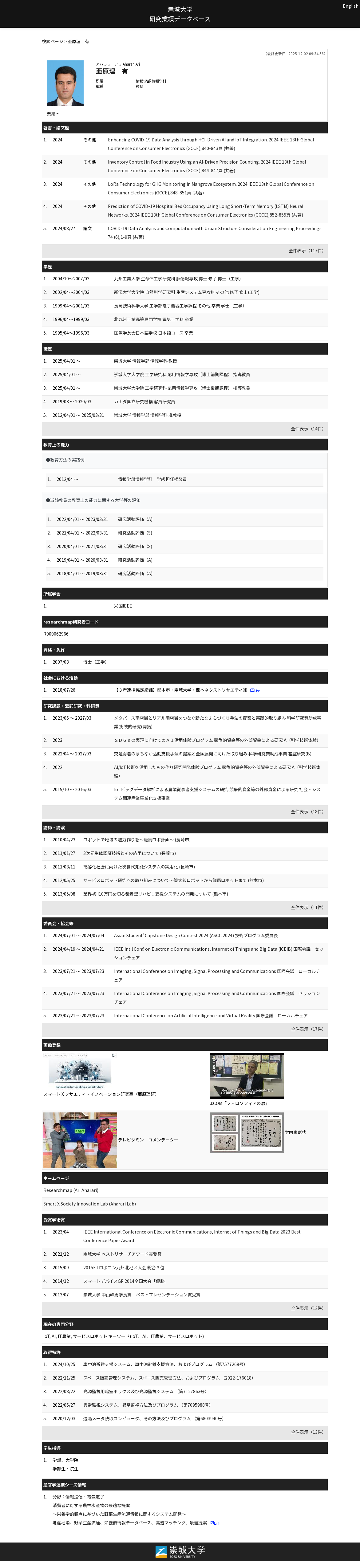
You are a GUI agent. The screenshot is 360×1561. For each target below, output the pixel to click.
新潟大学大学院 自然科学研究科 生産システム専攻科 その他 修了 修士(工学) (186, 292)
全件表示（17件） (308, 1029)
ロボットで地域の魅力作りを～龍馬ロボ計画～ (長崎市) (137, 839)
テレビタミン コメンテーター (148, 1139)
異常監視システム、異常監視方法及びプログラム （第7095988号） (148, 1405)
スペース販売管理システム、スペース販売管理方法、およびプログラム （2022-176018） (169, 1378)
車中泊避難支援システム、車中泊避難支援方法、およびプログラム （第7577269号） (165, 1364)
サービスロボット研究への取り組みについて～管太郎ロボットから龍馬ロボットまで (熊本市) (173, 880)
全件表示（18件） (308, 811)
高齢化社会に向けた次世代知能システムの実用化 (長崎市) (139, 867)
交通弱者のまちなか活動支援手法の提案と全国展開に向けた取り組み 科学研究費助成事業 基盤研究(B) (212, 753)
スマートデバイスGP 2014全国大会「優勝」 (126, 1281)
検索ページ (52, 41)
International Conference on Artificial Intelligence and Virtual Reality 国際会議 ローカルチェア (211, 1015)
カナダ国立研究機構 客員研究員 (144, 401)
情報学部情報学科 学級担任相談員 (152, 479)
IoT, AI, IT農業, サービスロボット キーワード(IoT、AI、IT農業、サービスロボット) (123, 1336)
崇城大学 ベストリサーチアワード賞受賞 (122, 1254)
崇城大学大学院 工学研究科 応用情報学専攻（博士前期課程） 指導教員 (182, 374)
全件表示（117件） (307, 250)
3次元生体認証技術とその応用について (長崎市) (129, 853)
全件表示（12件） (308, 1308)
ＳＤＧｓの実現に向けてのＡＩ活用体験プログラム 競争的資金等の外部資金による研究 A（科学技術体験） (217, 740)
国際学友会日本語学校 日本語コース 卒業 (153, 333)
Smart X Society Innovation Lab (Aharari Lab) (89, 1204)
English (350, 6)
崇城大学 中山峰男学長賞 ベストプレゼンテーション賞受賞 (141, 1294)
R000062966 (56, 634)
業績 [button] (51, 114)
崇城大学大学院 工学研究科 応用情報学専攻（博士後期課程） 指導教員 (182, 388)
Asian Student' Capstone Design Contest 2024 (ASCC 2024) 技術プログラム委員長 (196, 935)
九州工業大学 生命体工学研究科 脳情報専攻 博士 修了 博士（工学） (178, 278)
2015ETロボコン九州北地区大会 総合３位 (123, 1267)
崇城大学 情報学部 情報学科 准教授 (147, 415)
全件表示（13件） (308, 1432)
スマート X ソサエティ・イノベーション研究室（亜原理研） (101, 1094)
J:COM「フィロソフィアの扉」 (240, 1103)
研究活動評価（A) (135, 519)
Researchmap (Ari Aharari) (70, 1190)
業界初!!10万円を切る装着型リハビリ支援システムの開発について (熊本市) (155, 894)
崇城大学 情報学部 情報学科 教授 (145, 361)
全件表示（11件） (308, 907)
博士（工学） (96, 662)
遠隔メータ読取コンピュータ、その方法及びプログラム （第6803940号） (154, 1418)
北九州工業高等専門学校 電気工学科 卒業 (153, 319)
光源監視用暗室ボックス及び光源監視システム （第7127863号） (146, 1391)
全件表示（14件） (308, 428)
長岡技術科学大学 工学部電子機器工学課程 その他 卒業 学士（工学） (180, 306)
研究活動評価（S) (135, 533)
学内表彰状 (295, 1132)
